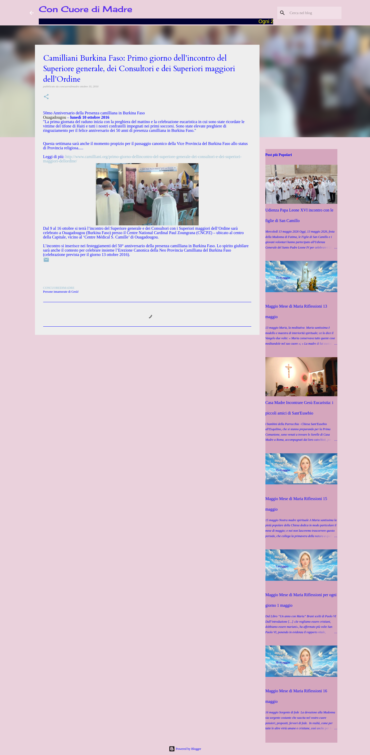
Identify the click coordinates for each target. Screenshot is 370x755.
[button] (46, 97)
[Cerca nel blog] (314, 13)
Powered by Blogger (185, 749)
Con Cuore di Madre (85, 9)
